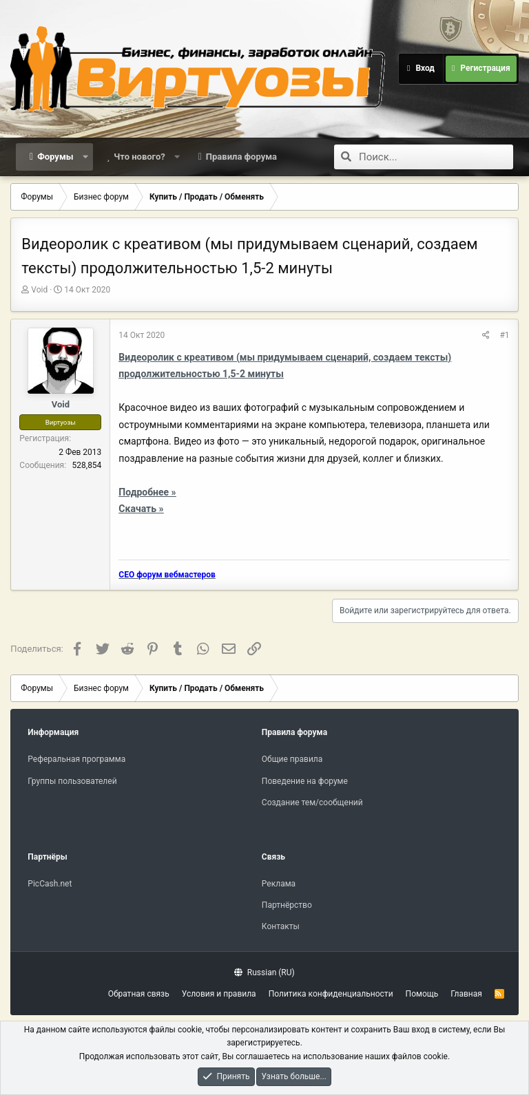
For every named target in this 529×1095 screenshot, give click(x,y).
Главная (466, 994)
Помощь (422, 994)
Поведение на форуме (305, 781)
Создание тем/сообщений (312, 802)
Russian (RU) (264, 972)
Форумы (55, 156)
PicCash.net (50, 884)
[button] (85, 157)
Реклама (278, 884)
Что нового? (139, 156)
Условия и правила (219, 994)
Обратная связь (138, 994)
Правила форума (241, 156)
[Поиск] (436, 157)
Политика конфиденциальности (331, 994)
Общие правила (292, 759)
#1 (504, 335)
